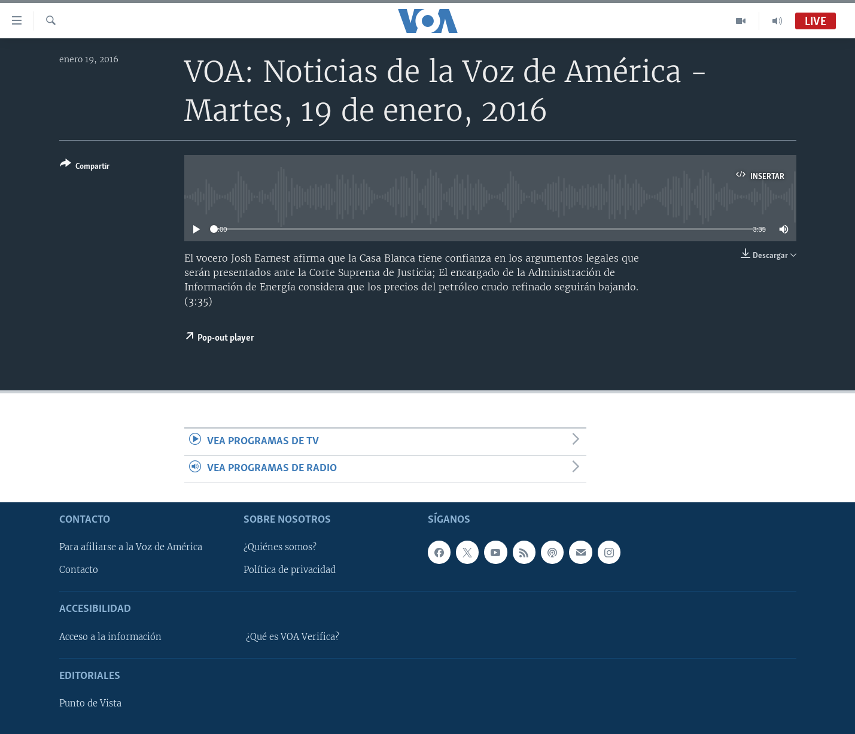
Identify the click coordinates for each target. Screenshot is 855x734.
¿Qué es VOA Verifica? (292, 636)
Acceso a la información (110, 636)
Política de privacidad (290, 570)
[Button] (84, 167)
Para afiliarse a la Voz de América (130, 547)
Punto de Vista (90, 703)
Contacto (78, 570)
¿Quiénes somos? (280, 547)
